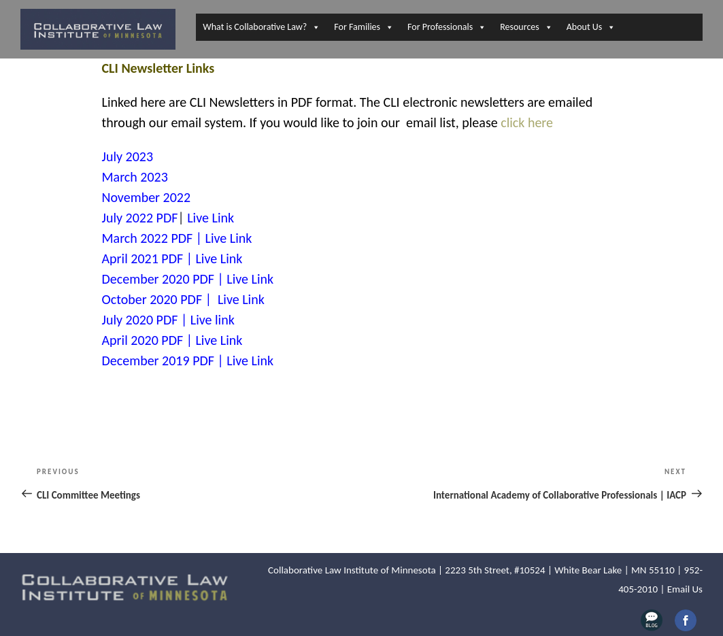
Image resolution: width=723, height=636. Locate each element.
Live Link (210, 218)
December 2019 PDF (158, 360)
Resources (526, 27)
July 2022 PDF (140, 218)
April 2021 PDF (143, 258)
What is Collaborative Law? (261, 27)
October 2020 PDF (152, 299)
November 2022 (146, 197)
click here (527, 122)
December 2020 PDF (158, 279)
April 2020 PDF (143, 340)
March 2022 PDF (147, 238)
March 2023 (135, 177)
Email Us (685, 589)
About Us (591, 27)
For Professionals (446, 27)
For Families (364, 27)
